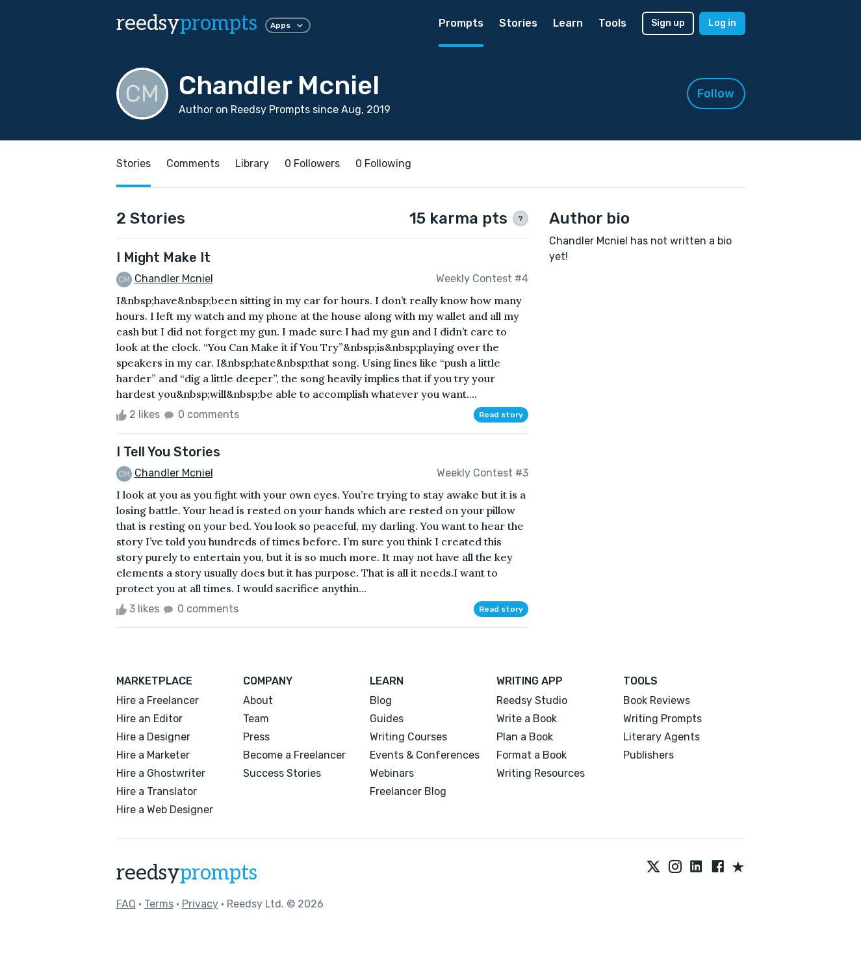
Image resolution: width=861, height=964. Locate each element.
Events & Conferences (425, 755)
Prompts (461, 23)
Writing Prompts (662, 718)
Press (256, 737)
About (258, 700)
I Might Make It (163, 257)
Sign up (668, 23)
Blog (381, 700)
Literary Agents (661, 737)
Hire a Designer (153, 737)
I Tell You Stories (168, 452)
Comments (193, 163)
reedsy (186, 873)
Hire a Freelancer (157, 700)
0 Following (383, 163)
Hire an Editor (149, 718)
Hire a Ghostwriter (160, 773)
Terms (158, 904)
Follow (715, 93)
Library (252, 163)
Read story (501, 414)
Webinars (392, 773)
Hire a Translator (156, 791)
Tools (612, 23)
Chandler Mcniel (174, 278)
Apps (287, 25)
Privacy (200, 904)
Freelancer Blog (408, 791)
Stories (518, 23)
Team (256, 718)
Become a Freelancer (294, 755)
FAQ (126, 904)
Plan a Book (524, 737)
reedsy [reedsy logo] (186, 23)
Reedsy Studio (531, 700)
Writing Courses (408, 737)
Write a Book (526, 718)
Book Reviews (656, 700)
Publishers (648, 755)
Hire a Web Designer (164, 809)
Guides (387, 718)
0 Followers (312, 163)
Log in (722, 23)
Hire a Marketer (153, 755)
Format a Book (531, 755)
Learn (568, 23)
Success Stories (282, 773)
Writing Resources (540, 773)
